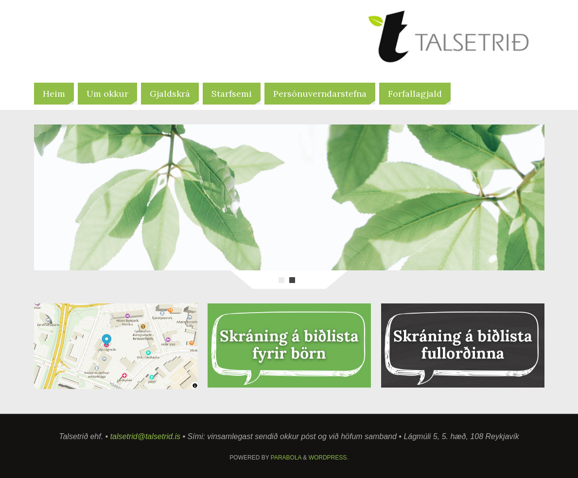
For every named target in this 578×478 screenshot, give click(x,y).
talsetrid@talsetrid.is (145, 436)
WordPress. (329, 457)
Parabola (286, 457)
